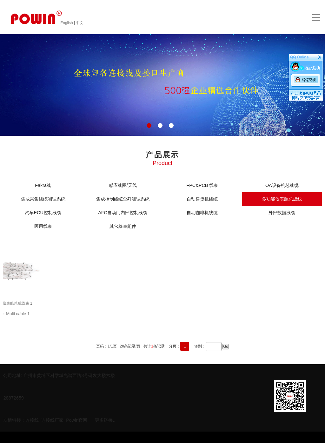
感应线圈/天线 (123, 185)
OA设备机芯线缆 (282, 185)
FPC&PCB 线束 (202, 185)
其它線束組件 (122, 226)
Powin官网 (76, 419)
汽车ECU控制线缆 (43, 212)
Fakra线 (43, 185)
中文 (79, 23)
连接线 (32, 419)
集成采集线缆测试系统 (43, 199)
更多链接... (105, 419)
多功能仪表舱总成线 (282, 199)
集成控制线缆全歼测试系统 (122, 199)
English (67, 23)
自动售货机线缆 (202, 199)
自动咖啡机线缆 (202, 212)
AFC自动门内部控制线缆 (122, 212)
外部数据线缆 (282, 212)
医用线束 (43, 226)
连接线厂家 (52, 419)
